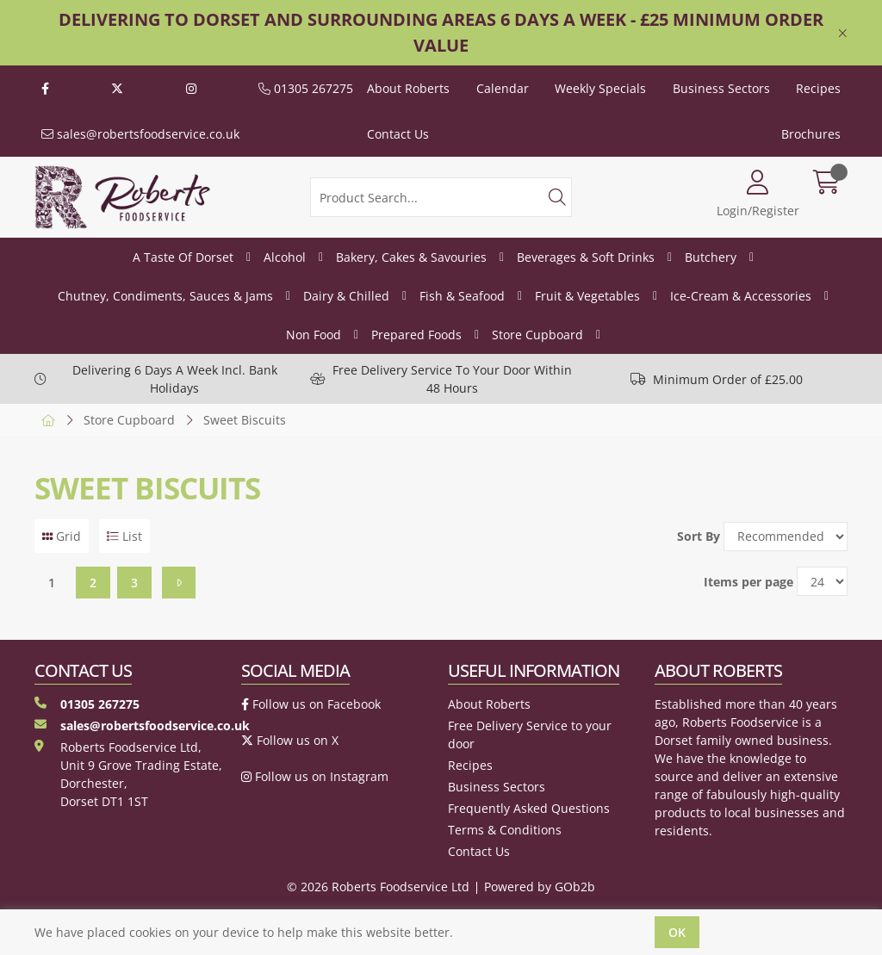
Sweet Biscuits (244, 420)
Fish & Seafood (462, 296)
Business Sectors (721, 88)
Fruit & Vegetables (587, 296)
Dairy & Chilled (346, 296)
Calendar (502, 88)
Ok (677, 932)
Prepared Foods (416, 334)
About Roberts (408, 88)
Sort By (698, 536)
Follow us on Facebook (311, 704)
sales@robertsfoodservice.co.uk (140, 134)
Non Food (313, 334)
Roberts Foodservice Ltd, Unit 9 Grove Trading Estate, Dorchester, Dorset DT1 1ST (128, 774)
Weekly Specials (600, 88)
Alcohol (285, 257)
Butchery (710, 257)
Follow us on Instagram (314, 776)
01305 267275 (305, 88)
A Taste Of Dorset (183, 257)
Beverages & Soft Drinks (586, 257)
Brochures (811, 134)
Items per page (748, 582)
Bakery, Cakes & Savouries (411, 257)
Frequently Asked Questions (529, 808)
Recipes (818, 88)
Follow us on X (290, 740)
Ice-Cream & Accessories (740, 296)
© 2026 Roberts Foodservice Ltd (378, 886)
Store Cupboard (537, 334)
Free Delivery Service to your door (530, 734)
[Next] (179, 582)
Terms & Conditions (505, 830)
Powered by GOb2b (539, 886)
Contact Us (398, 134)
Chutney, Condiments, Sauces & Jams (165, 296)
